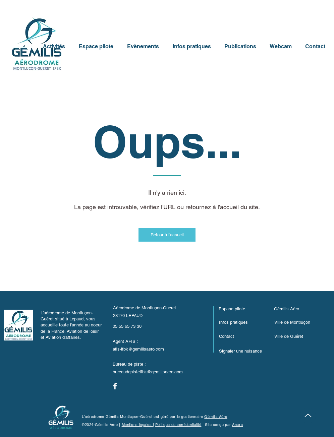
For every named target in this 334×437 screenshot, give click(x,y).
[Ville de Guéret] (297, 336)
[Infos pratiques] (242, 322)
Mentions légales (137, 424)
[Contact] (242, 336)
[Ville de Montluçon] (302, 322)
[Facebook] (115, 386)
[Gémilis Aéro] (297, 308)
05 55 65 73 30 (127, 326)
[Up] (308, 415)
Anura (237, 424)
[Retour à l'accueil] (167, 235)
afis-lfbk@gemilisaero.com (138, 349)
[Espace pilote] (242, 308)
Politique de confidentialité (178, 424)
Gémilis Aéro (215, 416)
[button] (242, 351)
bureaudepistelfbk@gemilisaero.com (148, 371)
